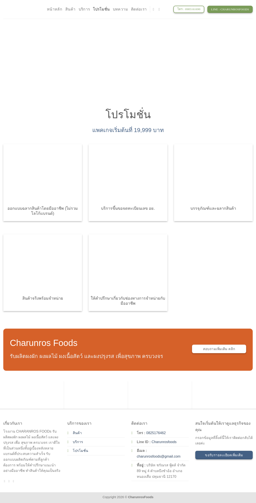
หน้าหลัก (54, 9)
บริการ (84, 9)
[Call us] (14, 481)
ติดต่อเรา (139, 9)
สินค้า (70, 9)
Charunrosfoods (164, 442)
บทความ (120, 9)
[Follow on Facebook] (154, 9)
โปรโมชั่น (101, 9)
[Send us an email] (160, 9)
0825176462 (156, 433)
